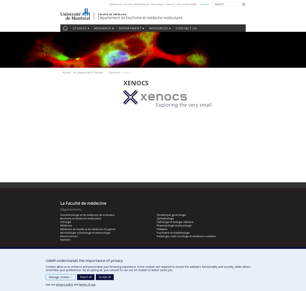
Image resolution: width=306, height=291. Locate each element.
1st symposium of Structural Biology (90, 72)
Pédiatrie (162, 229)
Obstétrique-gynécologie (171, 215)
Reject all (86, 277)
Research (102, 28)
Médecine (66, 225)
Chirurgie (65, 222)
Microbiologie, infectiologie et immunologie (85, 232)
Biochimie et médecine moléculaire (80, 218)
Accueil (66, 72)
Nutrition (65, 239)
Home (65, 28)
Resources (158, 28)
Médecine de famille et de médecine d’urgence (88, 229)
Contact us (186, 28)
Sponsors (114, 72)
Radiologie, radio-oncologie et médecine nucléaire (186, 236)
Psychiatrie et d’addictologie (173, 232)
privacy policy (64, 284)
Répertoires (116, 4)
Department (130, 28)
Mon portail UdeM (186, 4)
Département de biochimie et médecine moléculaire (140, 17)
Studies (80, 28)
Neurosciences (69, 236)
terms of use (87, 284)
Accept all (105, 277)
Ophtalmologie (165, 218)
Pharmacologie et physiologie (174, 225)
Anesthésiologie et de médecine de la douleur (87, 215)
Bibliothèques (142, 4)
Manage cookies (60, 277)
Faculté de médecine (112, 14)
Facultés (128, 4)
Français (204, 4)
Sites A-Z (170, 4)
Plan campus (157, 4)
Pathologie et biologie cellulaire (175, 222)
